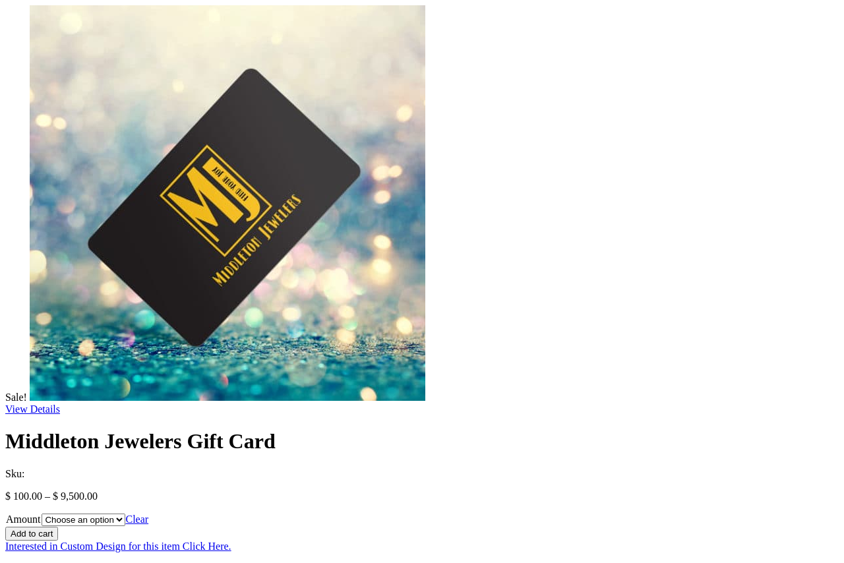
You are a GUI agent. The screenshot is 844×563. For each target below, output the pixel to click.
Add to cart (32, 534)
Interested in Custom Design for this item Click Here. (118, 546)
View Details (32, 409)
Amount (23, 519)
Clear (136, 519)
